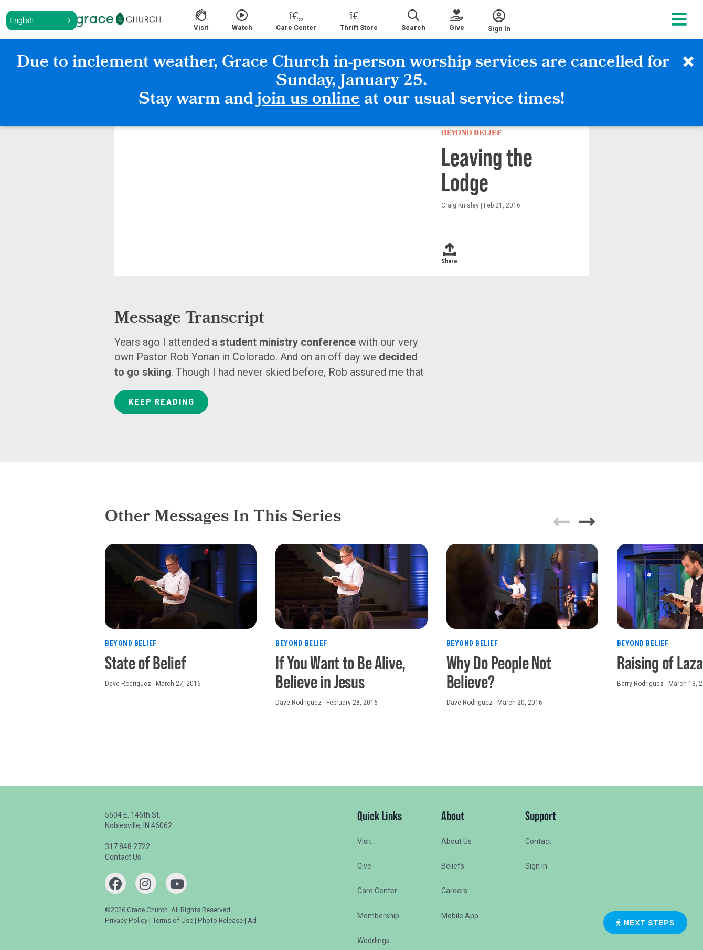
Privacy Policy (126, 920)
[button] (41, 20)
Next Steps (645, 922)
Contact (538, 841)
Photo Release (220, 920)
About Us (456, 841)
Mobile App (459, 916)
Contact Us (123, 857)
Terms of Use (172, 920)
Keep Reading (162, 402)
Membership (378, 916)
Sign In (536, 866)
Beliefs (452, 866)
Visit (364, 841)
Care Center (377, 890)
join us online (308, 100)
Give (364, 866)
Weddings (373, 940)
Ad (252, 920)
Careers (454, 890)
